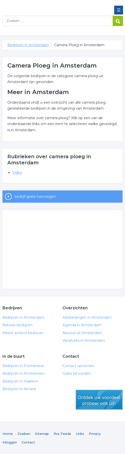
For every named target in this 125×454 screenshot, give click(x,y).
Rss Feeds (62, 434)
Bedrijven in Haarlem (20, 381)
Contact (28, 442)
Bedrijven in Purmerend (23, 366)
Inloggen (9, 442)
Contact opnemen (78, 366)
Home (7, 434)
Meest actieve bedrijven (23, 333)
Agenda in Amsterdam (82, 325)
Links (80, 434)
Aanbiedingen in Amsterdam (87, 317)
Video (17, 172)
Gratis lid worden (76, 373)
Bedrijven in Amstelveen (23, 373)
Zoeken (23, 434)
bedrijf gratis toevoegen (35, 196)
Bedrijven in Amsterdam (38, 5)
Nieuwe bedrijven (17, 325)
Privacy (95, 434)
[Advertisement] (62, 249)
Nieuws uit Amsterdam (82, 333)
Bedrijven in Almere (19, 389)
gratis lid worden (99, 400)
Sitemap (42, 434)
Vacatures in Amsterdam (83, 340)
